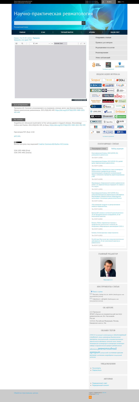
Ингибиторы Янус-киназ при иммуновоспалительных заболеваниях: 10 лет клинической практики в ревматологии (108, 241)
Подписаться (96, 370)
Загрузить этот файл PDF (23, 40)
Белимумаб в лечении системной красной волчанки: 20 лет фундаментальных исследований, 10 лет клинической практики (107, 214)
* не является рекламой (108, 69)
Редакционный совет (99, 383)
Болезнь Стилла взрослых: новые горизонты (105, 233)
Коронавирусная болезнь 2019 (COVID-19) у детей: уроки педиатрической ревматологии (107, 162)
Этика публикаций (103, 58)
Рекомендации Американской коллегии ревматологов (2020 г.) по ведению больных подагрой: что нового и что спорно (108, 184)
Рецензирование (102, 53)
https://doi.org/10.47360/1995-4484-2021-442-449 (67, 125)
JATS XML (17, 136)
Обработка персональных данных (26, 393)
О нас (43, 32)
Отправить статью (103, 37)
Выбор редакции (117, 149)
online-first (115, 32)
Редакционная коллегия (105, 48)
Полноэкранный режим (77, 100)
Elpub (97, 394)
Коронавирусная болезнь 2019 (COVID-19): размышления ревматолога (105, 154)
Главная (22, 32)
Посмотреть (96, 368)
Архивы (92, 32)
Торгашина (36, 38)
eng (119, 2)
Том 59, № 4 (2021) (26, 38)
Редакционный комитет (100, 385)
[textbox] (48, 23)
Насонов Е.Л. (108, 280)
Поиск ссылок (98, 292)
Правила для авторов (104, 42)
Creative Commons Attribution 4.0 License (53, 144)
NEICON (104, 392)
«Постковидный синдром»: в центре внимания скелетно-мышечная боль (106, 205)
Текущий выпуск (67, 32)
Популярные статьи (99, 149)
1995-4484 (91, 1)
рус (123, 2)
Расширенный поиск (21, 27)
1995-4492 (91, 2)
